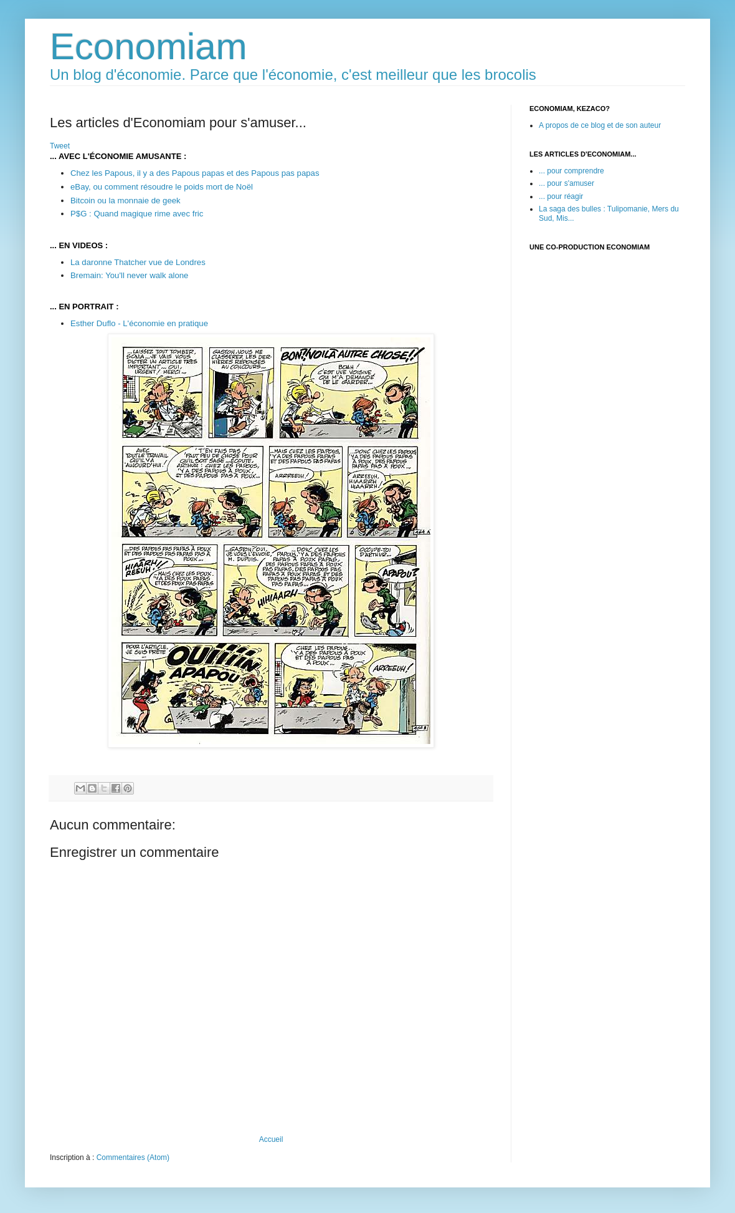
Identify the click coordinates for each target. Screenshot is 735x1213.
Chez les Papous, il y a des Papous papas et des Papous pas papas (195, 173)
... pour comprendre (571, 171)
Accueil (271, 1139)
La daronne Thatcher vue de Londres (138, 262)
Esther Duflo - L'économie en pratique (139, 323)
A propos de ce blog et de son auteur (600, 125)
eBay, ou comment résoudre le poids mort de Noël (161, 186)
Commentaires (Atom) (133, 1157)
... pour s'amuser (566, 183)
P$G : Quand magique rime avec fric (136, 213)
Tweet (60, 146)
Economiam (148, 46)
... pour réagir (561, 196)
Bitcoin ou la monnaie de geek (125, 200)
